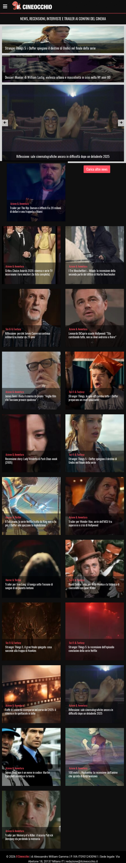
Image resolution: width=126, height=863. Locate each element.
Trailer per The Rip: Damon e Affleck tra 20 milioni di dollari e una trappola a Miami (35, 210)
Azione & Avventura (19, 204)
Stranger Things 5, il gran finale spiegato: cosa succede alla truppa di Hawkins (28, 649)
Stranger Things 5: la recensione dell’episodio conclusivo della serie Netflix (91, 649)
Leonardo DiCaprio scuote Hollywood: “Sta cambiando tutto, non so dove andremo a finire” (92, 335)
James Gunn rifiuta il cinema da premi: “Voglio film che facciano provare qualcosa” (30, 398)
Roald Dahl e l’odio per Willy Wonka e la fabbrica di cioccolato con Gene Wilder (94, 586)
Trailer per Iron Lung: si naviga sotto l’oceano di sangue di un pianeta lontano (29, 586)
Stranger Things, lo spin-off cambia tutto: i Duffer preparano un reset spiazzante (93, 398)
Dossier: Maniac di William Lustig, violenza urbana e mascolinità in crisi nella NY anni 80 (57, 77)
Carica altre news (96, 169)
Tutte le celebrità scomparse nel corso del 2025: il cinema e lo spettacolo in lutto (30, 711)
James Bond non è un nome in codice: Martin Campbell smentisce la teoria (27, 774)
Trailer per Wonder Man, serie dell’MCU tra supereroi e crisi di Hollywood (90, 523)
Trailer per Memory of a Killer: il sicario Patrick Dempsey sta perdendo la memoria (29, 837)
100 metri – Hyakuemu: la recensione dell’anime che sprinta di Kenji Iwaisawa (93, 774)
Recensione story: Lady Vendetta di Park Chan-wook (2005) (31, 460)
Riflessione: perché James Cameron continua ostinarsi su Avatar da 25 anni (27, 335)
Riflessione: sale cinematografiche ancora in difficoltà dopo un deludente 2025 (91, 711)
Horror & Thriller (13, 517)
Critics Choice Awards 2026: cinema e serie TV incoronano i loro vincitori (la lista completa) (29, 272)
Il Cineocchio (22, 856)
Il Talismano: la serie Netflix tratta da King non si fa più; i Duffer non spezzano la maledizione (30, 523)
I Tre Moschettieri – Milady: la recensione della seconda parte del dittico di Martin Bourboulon (92, 272)
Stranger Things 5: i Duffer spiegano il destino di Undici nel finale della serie (50, 48)
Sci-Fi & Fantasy (13, 329)
